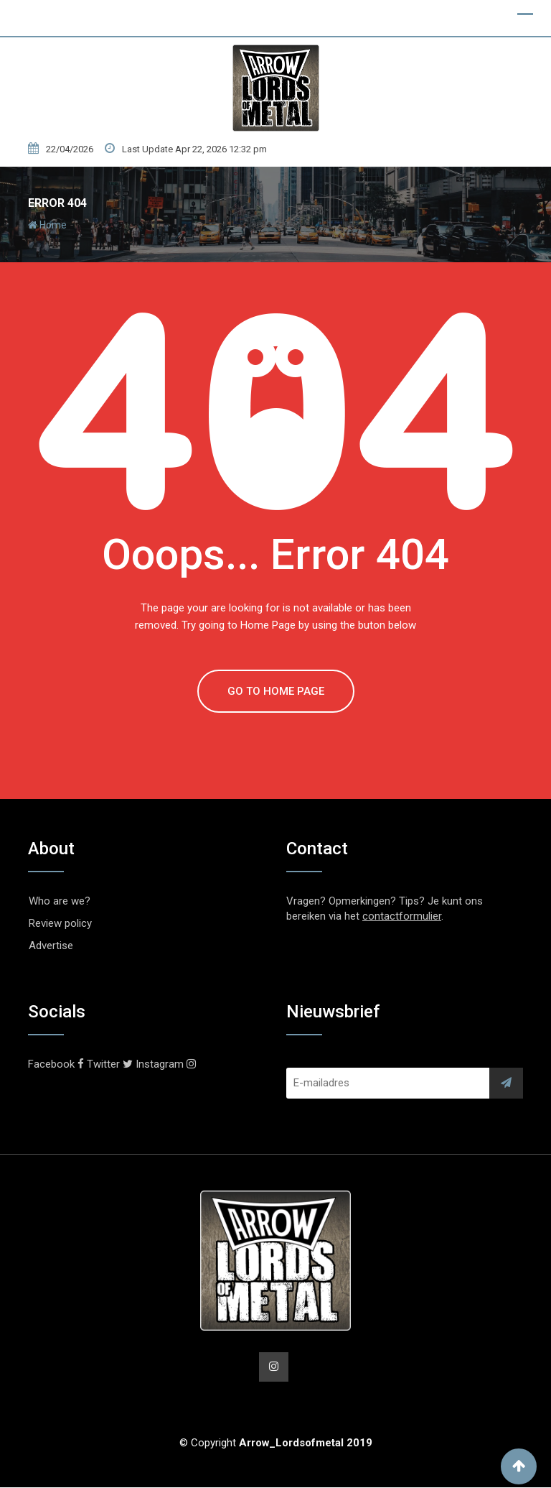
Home (47, 225)
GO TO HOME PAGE (275, 691)
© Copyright (275, 1443)
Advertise (51, 945)
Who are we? (59, 901)
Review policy (60, 923)
